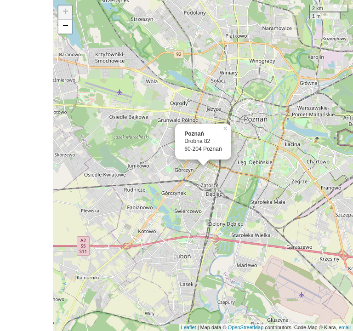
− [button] (65, 27)
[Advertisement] (26, 165)
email (345, 327)
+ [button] (65, 12)
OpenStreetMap (246, 327)
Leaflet (188, 327)
